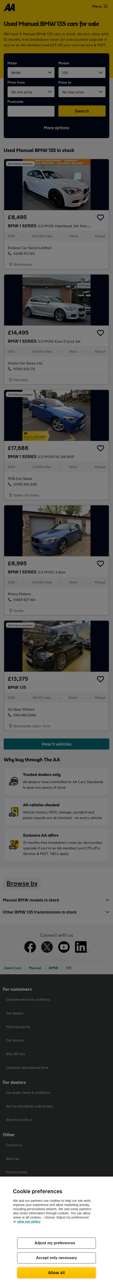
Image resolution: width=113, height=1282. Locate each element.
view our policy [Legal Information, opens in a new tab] (29, 1221)
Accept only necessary (56, 1258)
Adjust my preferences (55, 1243)
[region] (56, 1229)
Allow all (56, 1272)
